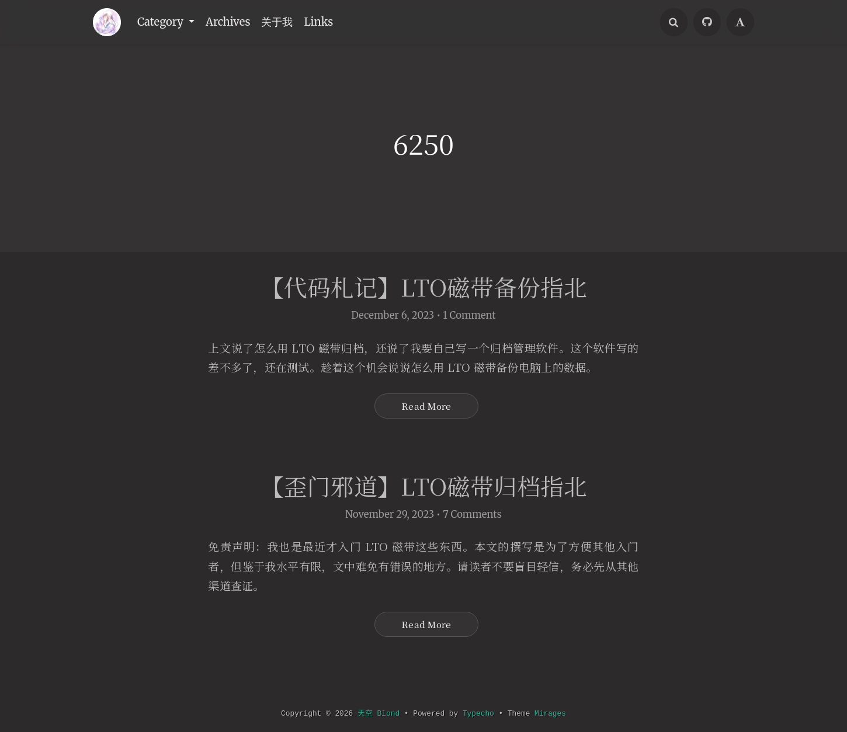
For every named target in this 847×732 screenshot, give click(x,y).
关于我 (281, 22)
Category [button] (162, 22)
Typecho (480, 713)
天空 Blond (376, 713)
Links (324, 22)
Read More (426, 410)
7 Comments (472, 523)
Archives (230, 22)
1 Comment (469, 318)
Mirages (555, 713)
